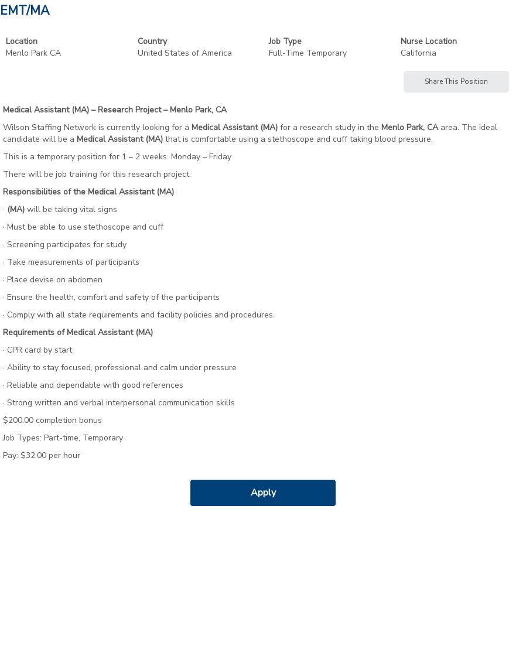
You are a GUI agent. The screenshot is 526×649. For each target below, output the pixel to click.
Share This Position (456, 81)
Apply (263, 492)
